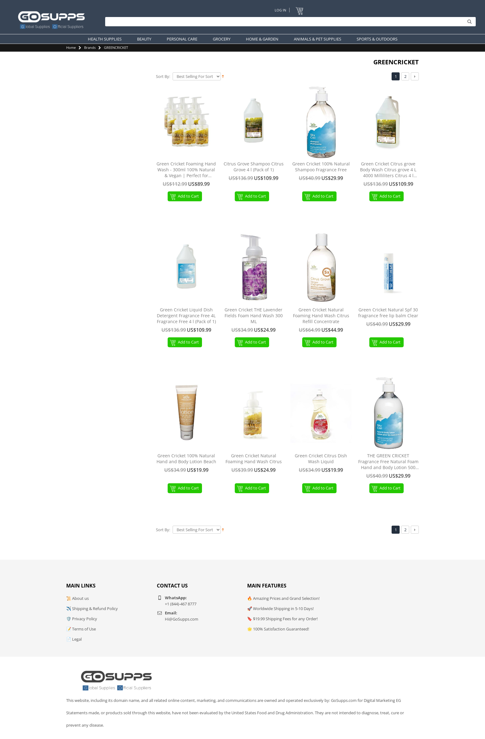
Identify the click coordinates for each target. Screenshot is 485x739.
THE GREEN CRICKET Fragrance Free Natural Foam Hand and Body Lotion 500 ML (388, 462)
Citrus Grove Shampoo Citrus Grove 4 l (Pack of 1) (254, 167)
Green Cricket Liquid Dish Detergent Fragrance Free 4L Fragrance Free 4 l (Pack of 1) (186, 315)
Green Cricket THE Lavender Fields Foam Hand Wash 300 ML (254, 315)
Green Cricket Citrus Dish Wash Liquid (321, 458)
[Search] (289, 21)
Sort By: (163, 77)
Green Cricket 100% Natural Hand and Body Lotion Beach (186, 458)
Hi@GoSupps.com (181, 619)
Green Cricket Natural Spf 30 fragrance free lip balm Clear (388, 312)
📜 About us (77, 598)
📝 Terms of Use (81, 629)
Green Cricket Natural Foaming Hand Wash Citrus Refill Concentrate (321, 315)
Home (71, 47)
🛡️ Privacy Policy (81, 619)
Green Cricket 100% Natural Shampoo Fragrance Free (321, 167)
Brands (90, 47)
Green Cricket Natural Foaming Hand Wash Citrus (253, 458)
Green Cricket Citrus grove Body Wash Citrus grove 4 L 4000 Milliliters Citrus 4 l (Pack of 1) (388, 170)
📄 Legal (74, 639)
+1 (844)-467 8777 (180, 604)
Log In (280, 10)
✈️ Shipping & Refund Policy (92, 608)
